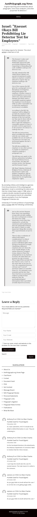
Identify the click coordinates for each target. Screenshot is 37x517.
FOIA (5, 384)
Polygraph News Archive (12, 405)
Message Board (9, 390)
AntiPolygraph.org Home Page (14, 372)
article (4, 52)
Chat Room (7, 375)
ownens (9, 475)
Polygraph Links (9, 399)
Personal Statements (11, 396)
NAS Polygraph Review (11, 393)
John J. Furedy (6, 205)
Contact (6, 378)
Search (4, 354)
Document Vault (9, 381)
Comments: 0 (22, 44)
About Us (7, 369)
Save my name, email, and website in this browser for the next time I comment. (16, 344)
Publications (8, 408)
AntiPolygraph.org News (18, 4)
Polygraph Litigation (11, 402)
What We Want (9, 411)
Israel (32, 44)
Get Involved (8, 387)
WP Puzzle (22, 513)
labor (3, 45)
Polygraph (15, 44)
